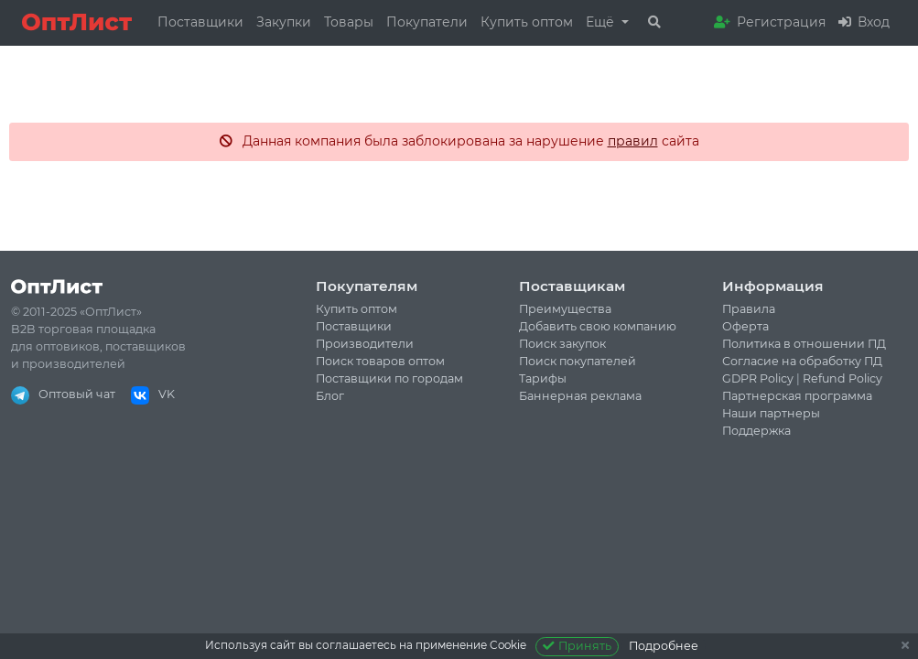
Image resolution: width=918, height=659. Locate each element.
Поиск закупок (562, 344)
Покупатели (427, 22)
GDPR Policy (758, 378)
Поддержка (756, 431)
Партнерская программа (797, 396)
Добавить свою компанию (597, 326)
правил (633, 141)
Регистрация (770, 22)
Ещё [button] (602, 22)
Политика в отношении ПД (804, 344)
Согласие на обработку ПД (802, 361)
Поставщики (200, 22)
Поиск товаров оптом (380, 361)
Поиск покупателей (577, 361)
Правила (748, 309)
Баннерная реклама (580, 396)
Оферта (745, 326)
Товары (348, 22)
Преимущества (565, 309)
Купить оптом (527, 22)
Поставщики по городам (389, 378)
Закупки (283, 22)
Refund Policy (842, 378)
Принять (577, 646)
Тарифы (543, 378)
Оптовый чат (63, 394)
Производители (365, 344)
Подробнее (663, 646)
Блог (330, 396)
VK (153, 394)
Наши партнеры (771, 413)
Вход (864, 22)
